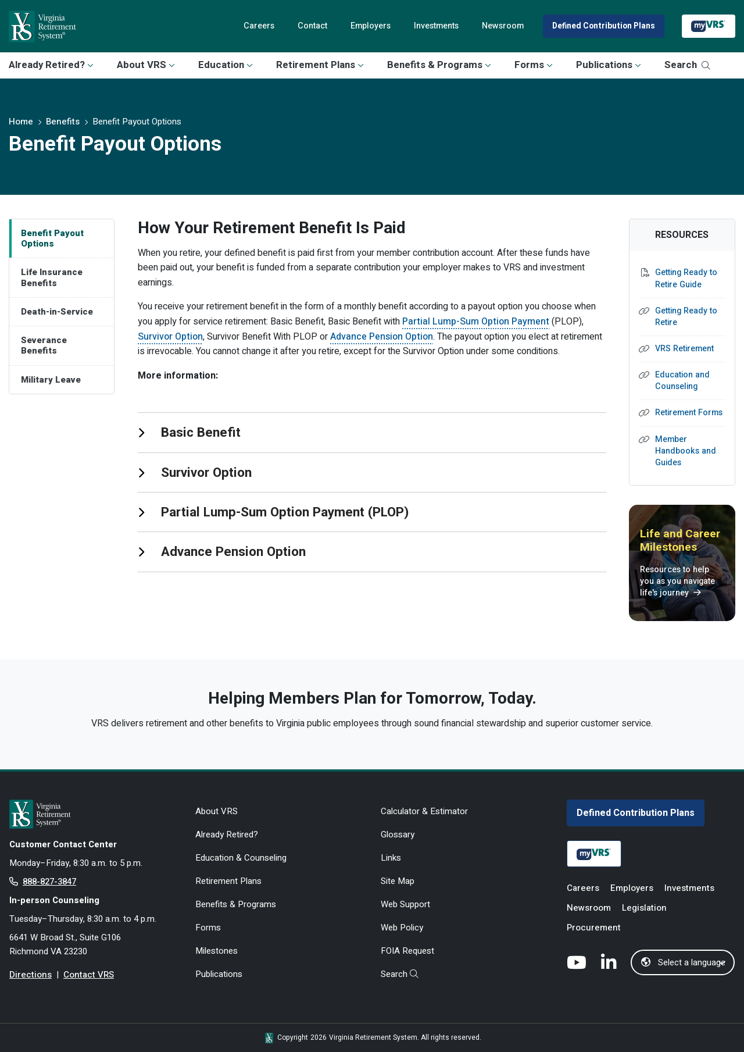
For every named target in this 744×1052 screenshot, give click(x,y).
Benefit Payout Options (52, 238)
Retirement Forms (688, 413)
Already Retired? (51, 65)
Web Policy (402, 927)
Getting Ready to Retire (686, 317)
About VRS (146, 65)
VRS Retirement (684, 349)
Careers (259, 26)
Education (225, 65)
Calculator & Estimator (424, 811)
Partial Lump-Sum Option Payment (475, 322)
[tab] (372, 432)
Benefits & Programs (439, 65)
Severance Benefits (44, 345)
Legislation (644, 907)
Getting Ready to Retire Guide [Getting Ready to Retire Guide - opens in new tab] (686, 278)
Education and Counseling (682, 381)
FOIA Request (407, 950)
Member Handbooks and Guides (685, 451)
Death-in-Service (57, 311)
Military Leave (51, 379)
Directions (30, 974)
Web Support (405, 904)
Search (687, 65)
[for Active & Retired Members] (93, 814)
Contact (312, 26)
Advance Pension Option (381, 337)
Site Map (397, 881)
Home (21, 121)
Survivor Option (170, 337)
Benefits (63, 121)
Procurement (594, 927)
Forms (533, 65)
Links (391, 857)
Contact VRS (88, 974)
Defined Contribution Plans (603, 26)
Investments (436, 26)
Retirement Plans (320, 65)
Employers (370, 26)
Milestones (216, 950)
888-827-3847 (49, 881)
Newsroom (503, 26)
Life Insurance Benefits (52, 277)
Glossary (397, 834)
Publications (608, 65)
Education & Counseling (241, 857)
